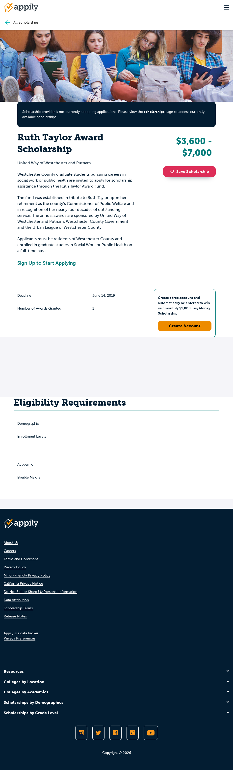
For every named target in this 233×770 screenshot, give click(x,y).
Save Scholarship (189, 171)
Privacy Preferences (19, 638)
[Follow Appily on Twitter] (98, 733)
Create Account (185, 325)
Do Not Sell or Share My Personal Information (40, 592)
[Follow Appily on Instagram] (81, 733)
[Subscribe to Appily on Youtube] (151, 733)
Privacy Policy (15, 567)
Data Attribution (16, 600)
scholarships (154, 112)
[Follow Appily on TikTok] (133, 733)
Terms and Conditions (21, 559)
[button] (173, 171)
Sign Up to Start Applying (46, 263)
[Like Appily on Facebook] (115, 733)
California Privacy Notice (23, 583)
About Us (11, 543)
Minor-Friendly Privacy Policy (27, 575)
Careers (10, 551)
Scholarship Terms (18, 608)
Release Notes (15, 616)
